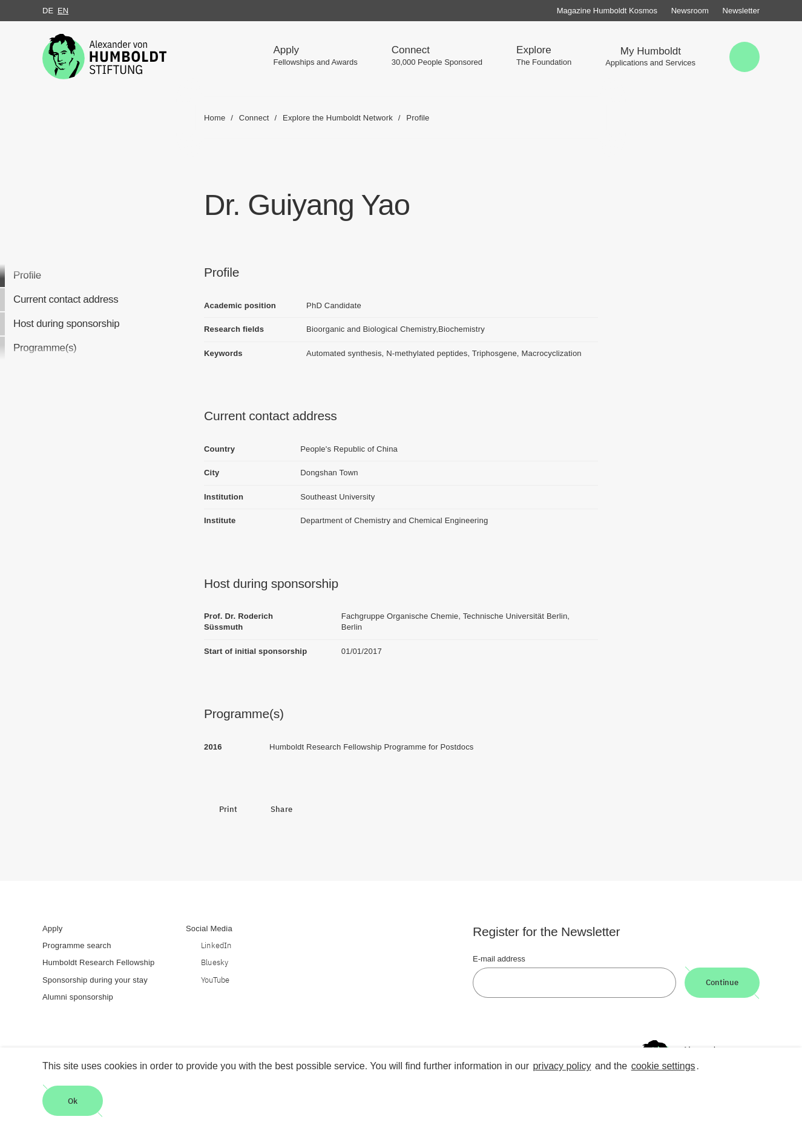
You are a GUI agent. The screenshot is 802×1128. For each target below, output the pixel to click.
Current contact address (65, 299)
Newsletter (741, 10)
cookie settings (663, 1066)
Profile (27, 275)
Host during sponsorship (66, 323)
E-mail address (499, 958)
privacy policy (562, 1066)
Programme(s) (44, 348)
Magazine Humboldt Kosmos (607, 10)
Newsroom (690, 10)
